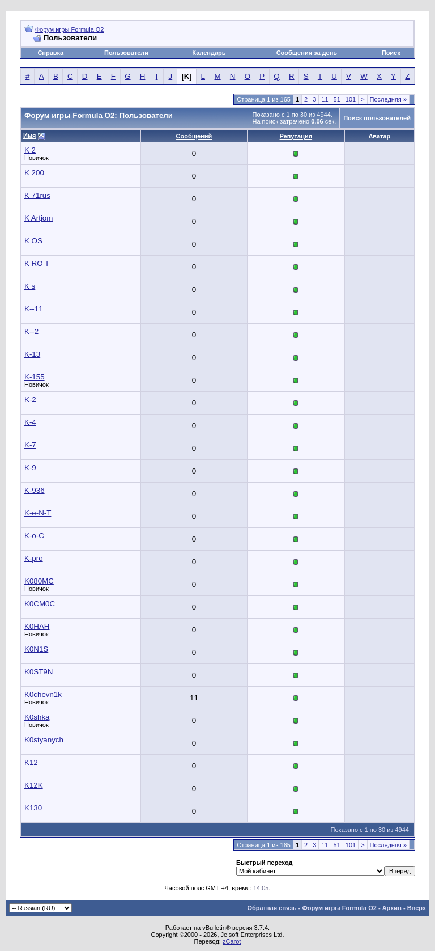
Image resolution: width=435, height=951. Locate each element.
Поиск (391, 52)
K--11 (33, 309)
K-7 (30, 445)
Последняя (388, 99)
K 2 (30, 150)
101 (351, 99)
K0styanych (43, 740)
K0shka (36, 717)
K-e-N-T (37, 513)
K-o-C (34, 535)
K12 (31, 762)
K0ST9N (38, 671)
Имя (29, 135)
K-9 (30, 467)
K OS (33, 240)
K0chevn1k (43, 694)
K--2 (31, 331)
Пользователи (126, 52)
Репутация (296, 136)
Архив (392, 907)
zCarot (232, 941)
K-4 (30, 422)
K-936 (34, 490)
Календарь (208, 52)
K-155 (34, 377)
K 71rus (37, 195)
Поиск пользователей (377, 118)
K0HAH (36, 626)
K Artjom (38, 218)
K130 (33, 808)
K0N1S (36, 649)
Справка (50, 52)
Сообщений (194, 136)
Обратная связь (271, 907)
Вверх (416, 907)
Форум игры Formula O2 (69, 29)
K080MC (39, 581)
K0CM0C (39, 603)
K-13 (32, 354)
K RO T (36, 263)
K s (29, 286)
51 (337, 99)
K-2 (30, 399)
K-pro (33, 558)
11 (324, 99)
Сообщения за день (306, 52)
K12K (33, 785)
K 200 (34, 172)
